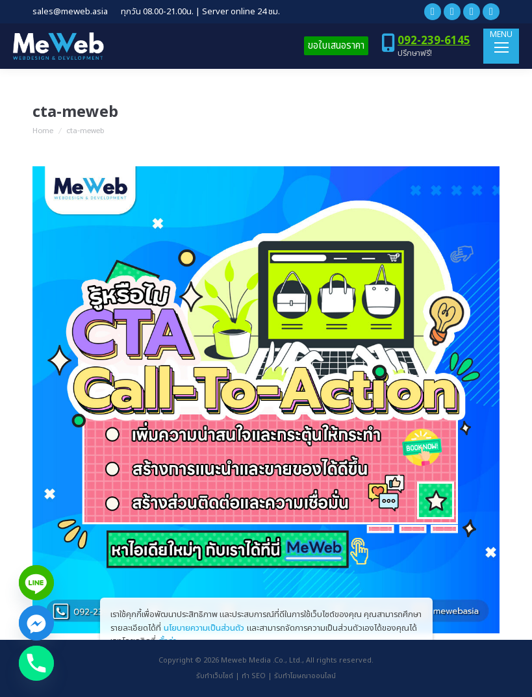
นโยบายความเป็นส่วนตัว (204, 628)
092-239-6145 (434, 40)
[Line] (36, 582)
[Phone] (36, 663)
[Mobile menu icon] (501, 46)
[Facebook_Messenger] (36, 622)
